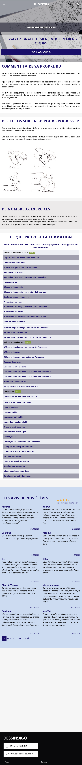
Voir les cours (41, 51)
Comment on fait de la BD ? (19, 253)
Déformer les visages (17, 342)
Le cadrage (12, 391)
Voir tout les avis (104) (18, 638)
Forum (7, 762)
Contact (44, 762)
